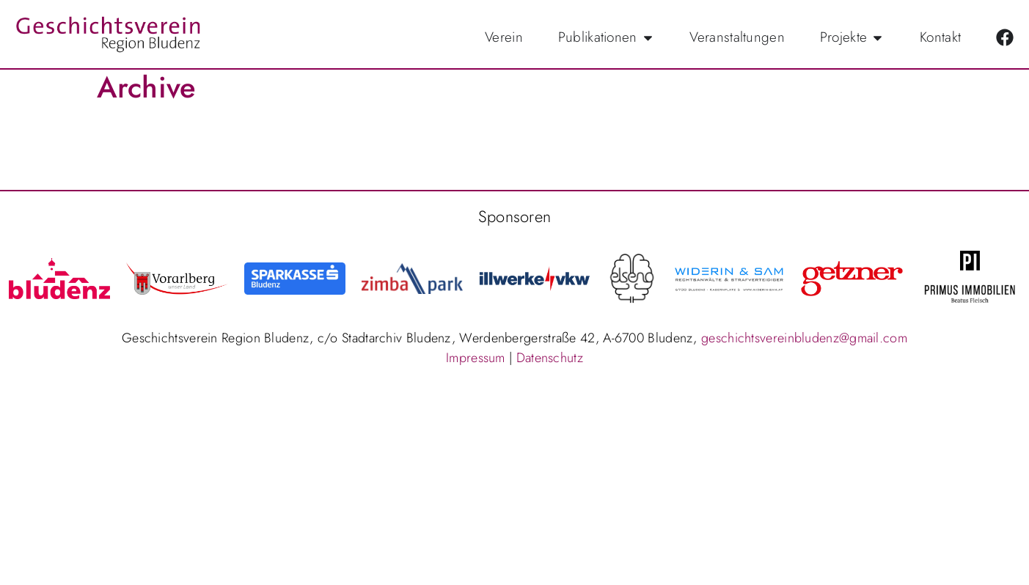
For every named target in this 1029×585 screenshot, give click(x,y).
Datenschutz (549, 364)
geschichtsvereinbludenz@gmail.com (804, 344)
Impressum (475, 364)
